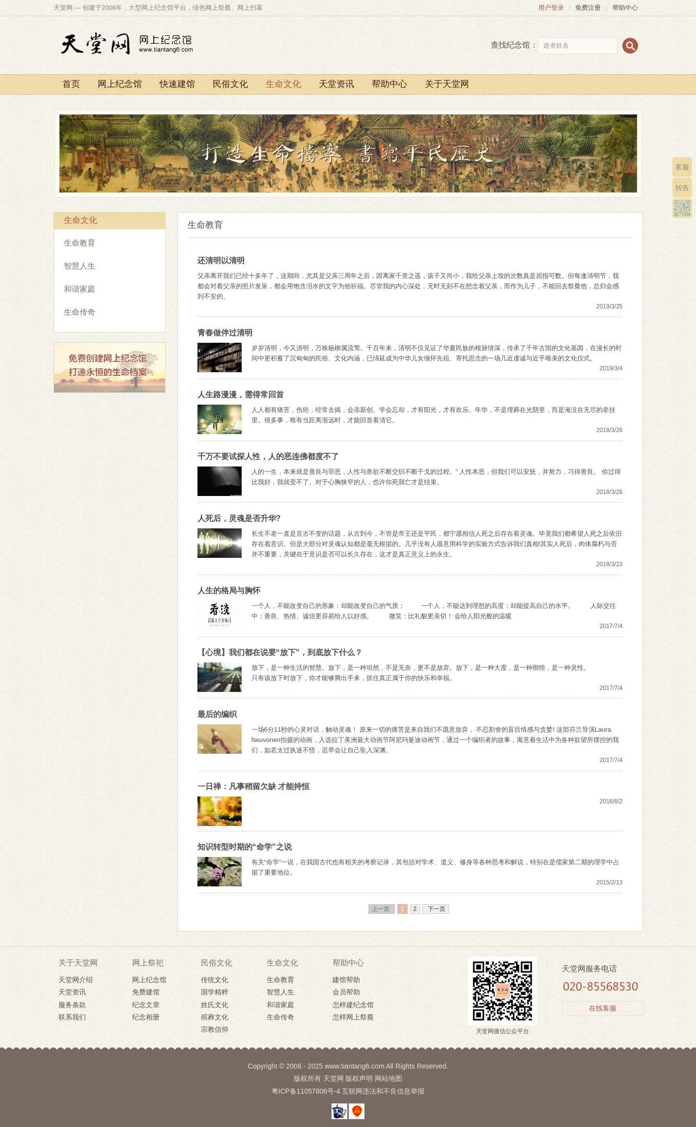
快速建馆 (177, 84)
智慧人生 (79, 266)
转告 (682, 188)
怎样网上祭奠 (353, 1017)
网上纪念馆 (120, 84)
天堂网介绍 (75, 980)
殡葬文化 (214, 1017)
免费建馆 (146, 992)
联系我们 (72, 1017)
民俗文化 (230, 84)
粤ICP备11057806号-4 (306, 1091)
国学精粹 (214, 992)
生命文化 (283, 84)
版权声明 (359, 1078)
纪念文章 (146, 1005)
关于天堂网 (447, 84)
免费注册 (588, 7)
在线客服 (602, 1008)
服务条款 (72, 1005)
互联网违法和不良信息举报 (383, 1091)
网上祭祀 (148, 963)
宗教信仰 (214, 1029)
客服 (682, 167)
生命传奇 (79, 312)
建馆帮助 (346, 980)
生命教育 (79, 243)
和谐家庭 (79, 289)
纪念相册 (146, 1017)
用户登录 (551, 7)
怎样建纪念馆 (353, 1005)
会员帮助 (346, 992)
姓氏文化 (214, 1005)
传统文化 (214, 980)
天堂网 (333, 1078)
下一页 (435, 909)
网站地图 (388, 1078)
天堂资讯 (336, 84)
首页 (71, 84)
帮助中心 (625, 7)
